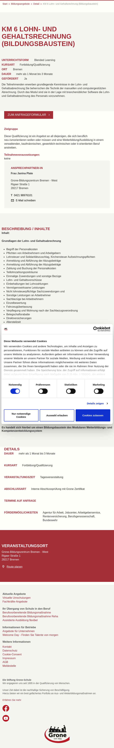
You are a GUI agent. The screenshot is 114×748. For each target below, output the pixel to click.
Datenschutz (9, 650)
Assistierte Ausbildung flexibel (20, 620)
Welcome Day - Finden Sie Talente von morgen (30, 635)
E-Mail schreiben (26, 200)
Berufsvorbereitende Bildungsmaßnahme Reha (30, 616)
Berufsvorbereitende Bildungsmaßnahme (26, 612)
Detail (36, 3)
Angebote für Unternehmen (18, 631)
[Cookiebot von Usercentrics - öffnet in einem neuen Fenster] (95, 328)
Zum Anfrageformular (27, 114)
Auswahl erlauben (57, 415)
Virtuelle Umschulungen (16, 597)
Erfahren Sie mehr (11, 700)
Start (4, 3)
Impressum (9, 658)
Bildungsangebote (20, 3)
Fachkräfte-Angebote (14, 601)
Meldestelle (9, 665)
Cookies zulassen (92, 415)
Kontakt (6, 646)
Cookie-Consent (12, 654)
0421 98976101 (23, 195)
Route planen (14, 566)
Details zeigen (95, 403)
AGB (5, 662)
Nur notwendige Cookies (21, 415)
